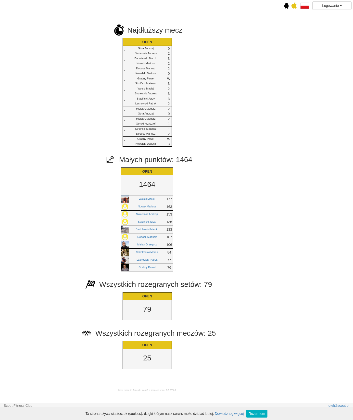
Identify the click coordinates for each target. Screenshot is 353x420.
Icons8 (203, 390)
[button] (304, 5)
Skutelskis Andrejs (205, 214)
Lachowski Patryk (205, 259)
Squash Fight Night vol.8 (30, 134)
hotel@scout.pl (338, 405)
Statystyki (30, 200)
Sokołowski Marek (205, 252)
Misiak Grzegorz (205, 244)
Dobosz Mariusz (205, 236)
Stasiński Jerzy (205, 221)
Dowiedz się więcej (229, 414)
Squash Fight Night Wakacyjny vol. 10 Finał (30, 175)
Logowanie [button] (332, 6)
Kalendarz (30, 67)
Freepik (195, 390)
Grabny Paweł (205, 267)
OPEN (30, 190)
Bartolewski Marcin (205, 229)
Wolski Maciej (205, 198)
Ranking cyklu (34, 112)
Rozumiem (257, 414)
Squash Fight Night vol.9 (30, 154)
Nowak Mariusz (205, 206)
